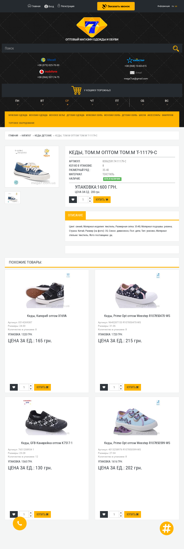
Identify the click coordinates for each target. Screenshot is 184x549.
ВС (166, 100)
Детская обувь (129, 115)
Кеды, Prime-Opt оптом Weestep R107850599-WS (137, 443)
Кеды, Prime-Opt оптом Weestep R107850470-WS (137, 316)
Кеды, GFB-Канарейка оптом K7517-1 (47, 443)
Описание (75, 215)
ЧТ (92, 100)
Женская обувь (112, 115)
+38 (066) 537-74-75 (48, 77)
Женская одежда (38, 115)
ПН (17, 100)
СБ (142, 100)
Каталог (26, 135)
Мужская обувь (94, 115)
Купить (102, 199)
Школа (142, 115)
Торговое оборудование (22, 123)
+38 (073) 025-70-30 (48, 65)
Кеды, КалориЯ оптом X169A (47, 316)
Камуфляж (167, 115)
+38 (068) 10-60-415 (136, 66)
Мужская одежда (17, 115)
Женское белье (57, 115)
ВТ (42, 100)
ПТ (117, 100)
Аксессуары (154, 115)
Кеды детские (43, 135)
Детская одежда (75, 115)
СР (67, 100)
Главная (13, 135)
